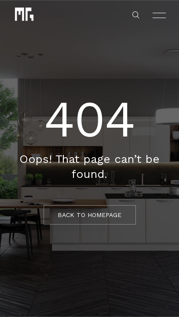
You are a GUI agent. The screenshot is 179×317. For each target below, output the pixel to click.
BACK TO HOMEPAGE (89, 214)
